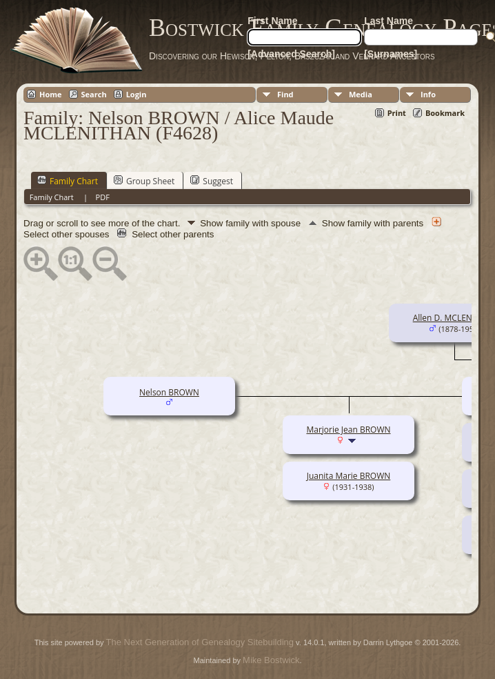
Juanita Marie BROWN (349, 476)
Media (360, 94)
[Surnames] (390, 53)
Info (428, 94)
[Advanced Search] (291, 53)
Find (285, 94)
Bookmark (445, 113)
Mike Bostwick (271, 660)
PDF (103, 197)
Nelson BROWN (169, 392)
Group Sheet (144, 181)
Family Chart (67, 181)
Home (50, 94)
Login (136, 94)
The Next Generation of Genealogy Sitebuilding (200, 642)
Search (94, 94)
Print (396, 113)
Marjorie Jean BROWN (348, 429)
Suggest (211, 181)
